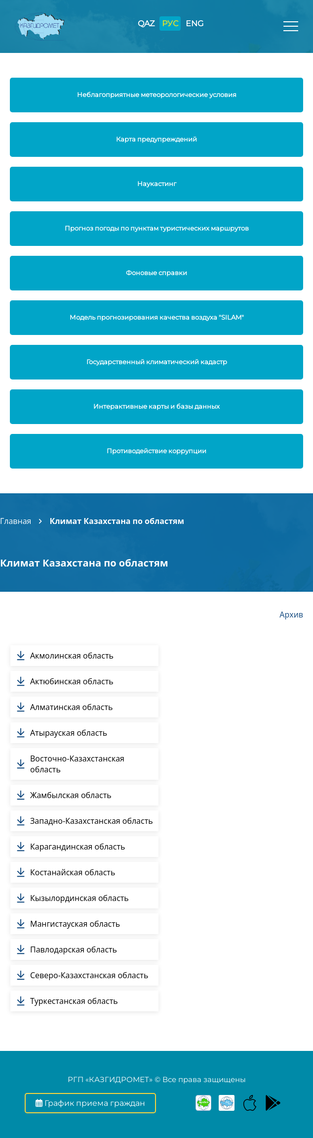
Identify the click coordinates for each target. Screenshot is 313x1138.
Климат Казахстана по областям (116, 521)
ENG (194, 23)
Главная (15, 521)
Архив (291, 614)
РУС (170, 23)
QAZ (146, 23)
